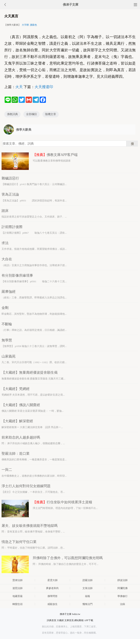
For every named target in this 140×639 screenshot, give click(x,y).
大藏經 (60, 620)
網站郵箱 (79, 620)
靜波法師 (122, 580)
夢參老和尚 (52, 588)
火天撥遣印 (44, 87)
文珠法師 (87, 588)
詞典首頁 (51, 620)
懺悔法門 (87, 604)
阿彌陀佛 (122, 588)
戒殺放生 (52, 604)
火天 (19, 87)
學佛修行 (122, 596)
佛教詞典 (12, 114)
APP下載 (88, 620)
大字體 (25, 25)
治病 (122, 604)
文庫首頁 (69, 620)
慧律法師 (17, 580)
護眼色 (33, 25)
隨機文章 (50, 114)
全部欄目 (31, 114)
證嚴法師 (87, 580)
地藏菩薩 (17, 596)
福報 (87, 596)
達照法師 (17, 588)
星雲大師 (52, 580)
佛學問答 (52, 596)
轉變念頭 (17, 604)
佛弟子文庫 (70, 4)
